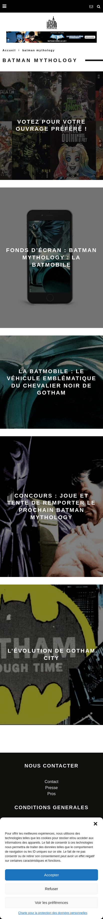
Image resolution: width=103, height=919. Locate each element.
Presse (51, 788)
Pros (51, 794)
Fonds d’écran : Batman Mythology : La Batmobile (51, 257)
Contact (51, 782)
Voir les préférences (51, 902)
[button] (95, 823)
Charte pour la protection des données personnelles (52, 913)
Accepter (51, 875)
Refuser (51, 889)
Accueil (9, 50)
